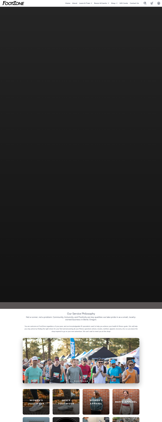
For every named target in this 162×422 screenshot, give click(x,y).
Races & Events (100, 3)
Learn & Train (84, 3)
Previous (26, 360)
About (74, 3)
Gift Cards (124, 3)
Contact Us (134, 3)
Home (67, 3)
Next (136, 360)
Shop (113, 3)
